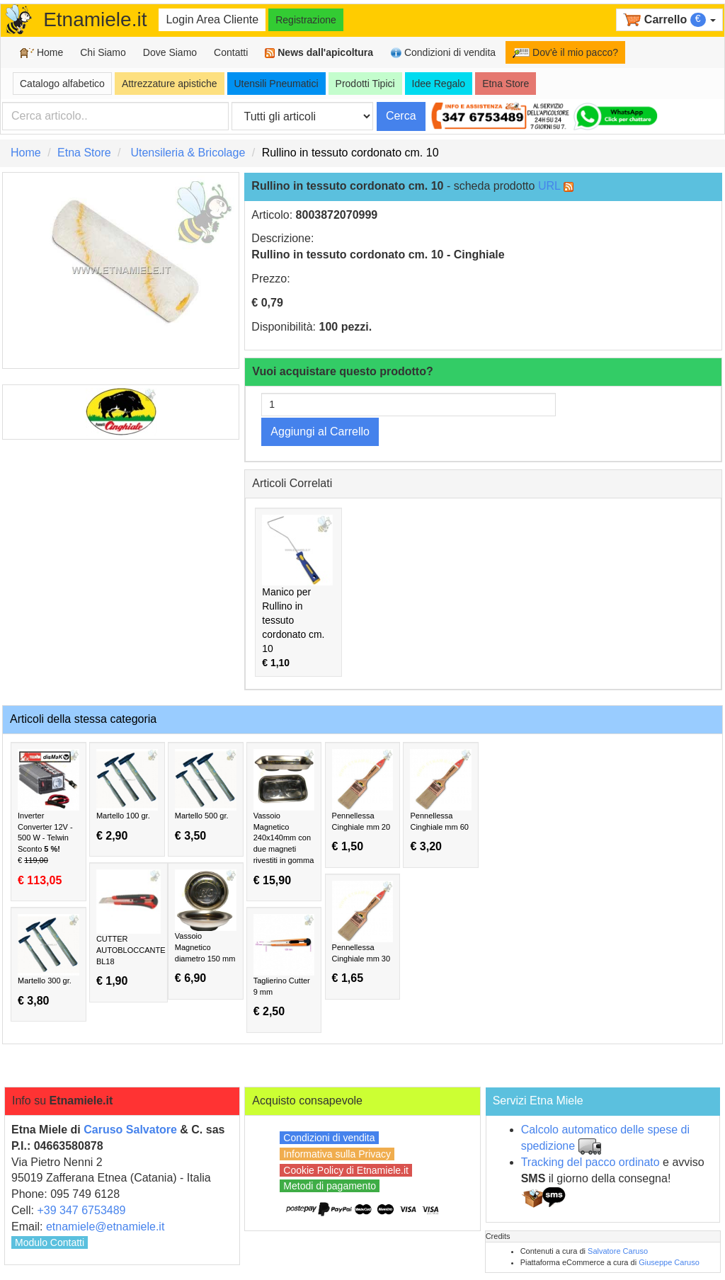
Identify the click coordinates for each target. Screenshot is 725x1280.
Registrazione (305, 19)
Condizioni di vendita (443, 53)
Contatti (231, 52)
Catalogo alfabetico (62, 83)
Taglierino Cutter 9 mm (284, 966)
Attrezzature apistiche (169, 83)
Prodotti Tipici (365, 83)
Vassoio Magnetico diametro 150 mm (205, 927)
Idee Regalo (439, 83)
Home (41, 53)
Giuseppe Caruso (669, 1262)
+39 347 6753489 (81, 1210)
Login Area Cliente (212, 19)
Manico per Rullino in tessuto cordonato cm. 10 (297, 591)
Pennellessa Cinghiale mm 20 (363, 801)
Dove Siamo (170, 52)
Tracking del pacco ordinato (590, 1162)
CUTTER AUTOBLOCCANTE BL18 (131, 928)
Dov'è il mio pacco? (565, 52)
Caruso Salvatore (130, 1130)
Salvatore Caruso (618, 1251)
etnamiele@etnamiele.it (105, 1227)
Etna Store (505, 83)
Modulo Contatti (49, 1242)
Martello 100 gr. (127, 795)
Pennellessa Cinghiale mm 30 (363, 933)
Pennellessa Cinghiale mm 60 (441, 801)
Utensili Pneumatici (276, 83)
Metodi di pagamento (329, 1186)
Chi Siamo (103, 52)
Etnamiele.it (95, 19)
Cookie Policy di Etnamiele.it (346, 1170)
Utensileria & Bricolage (187, 153)
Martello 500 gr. (205, 795)
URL (549, 186)
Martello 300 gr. (48, 960)
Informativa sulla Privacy (337, 1154)
